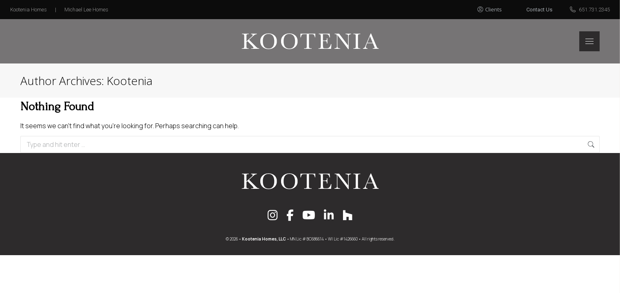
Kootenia (129, 80)
